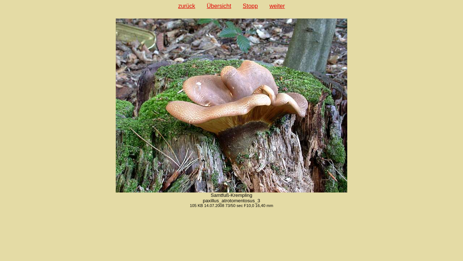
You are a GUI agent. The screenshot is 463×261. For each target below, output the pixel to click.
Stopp (250, 6)
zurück (186, 6)
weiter (277, 6)
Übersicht (219, 6)
